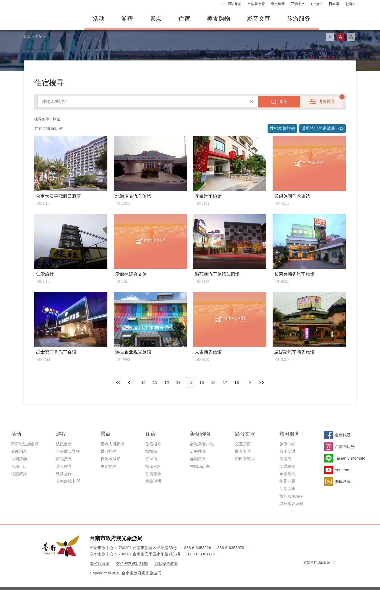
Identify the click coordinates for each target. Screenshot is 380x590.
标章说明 (153, 481)
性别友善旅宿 (282, 128)
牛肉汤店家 (200, 466)
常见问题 (287, 481)
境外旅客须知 (291, 503)
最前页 (118, 382)
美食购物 (218, 18)
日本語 (334, 4)
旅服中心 (287, 444)
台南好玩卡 (66, 481)
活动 (98, 18)
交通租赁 (287, 466)
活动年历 (19, 466)
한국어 (350, 4)
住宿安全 (153, 473)
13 (178, 382)
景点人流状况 (112, 444)
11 (155, 382)
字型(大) (351, 37)
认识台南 (64, 444)
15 (202, 382)
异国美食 (198, 458)
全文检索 (278, 4)
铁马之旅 (64, 473)
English (316, 4)
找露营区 (153, 466)
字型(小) (330, 37)
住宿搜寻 (153, 444)
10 (143, 382)
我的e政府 (307, 572)
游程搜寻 (64, 458)
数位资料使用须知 (132, 563)
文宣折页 (243, 444)
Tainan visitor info (350, 458)
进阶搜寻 (326, 101)
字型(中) (340, 37)
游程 (127, 18)
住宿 (184, 18)
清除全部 (252, 102)
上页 (250, 382)
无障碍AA (326, 572)
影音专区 (243, 451)
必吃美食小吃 (202, 444)
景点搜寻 (108, 451)
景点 (156, 18)
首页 (27, 37)
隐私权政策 (100, 563)
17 (225, 382)
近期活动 (19, 458)
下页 (130, 382)
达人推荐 (64, 466)
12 (166, 382)
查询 (283, 101)
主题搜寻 (108, 466)
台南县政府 (256, 4)
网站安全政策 (166, 563)
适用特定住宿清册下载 (322, 128)
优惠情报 (19, 473)
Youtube (342, 470)
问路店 (285, 458)
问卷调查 (287, 488)
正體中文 (298, 4)
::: (222, 4)
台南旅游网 (50, 19)
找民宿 (151, 458)
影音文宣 (258, 18)
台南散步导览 (68, 451)
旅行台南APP (291, 496)
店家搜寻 (198, 451)
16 (213, 382)
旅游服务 (298, 18)
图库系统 (243, 458)
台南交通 (287, 451)
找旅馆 (151, 451)
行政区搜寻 (110, 458)
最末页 (261, 382)
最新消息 (19, 451)
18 (236, 382)
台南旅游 (343, 435)
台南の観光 (345, 446)
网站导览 (234, 4)
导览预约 (287, 473)
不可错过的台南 (25, 444)
